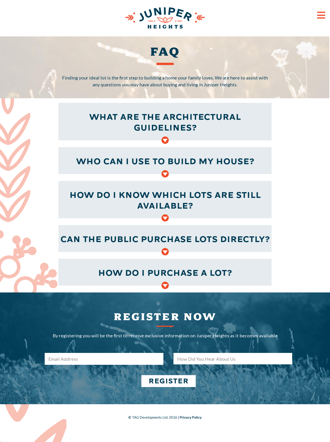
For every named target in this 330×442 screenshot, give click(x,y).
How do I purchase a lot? (165, 273)
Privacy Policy (191, 417)
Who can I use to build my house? (165, 161)
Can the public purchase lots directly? (165, 239)
